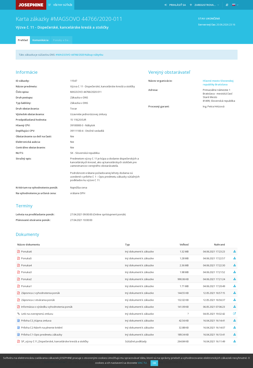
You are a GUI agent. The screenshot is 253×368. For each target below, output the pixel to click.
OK (154, 363)
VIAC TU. (142, 362)
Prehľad (23, 40)
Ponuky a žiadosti (62, 40)
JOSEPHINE (31, 4)
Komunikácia (40, 40)
